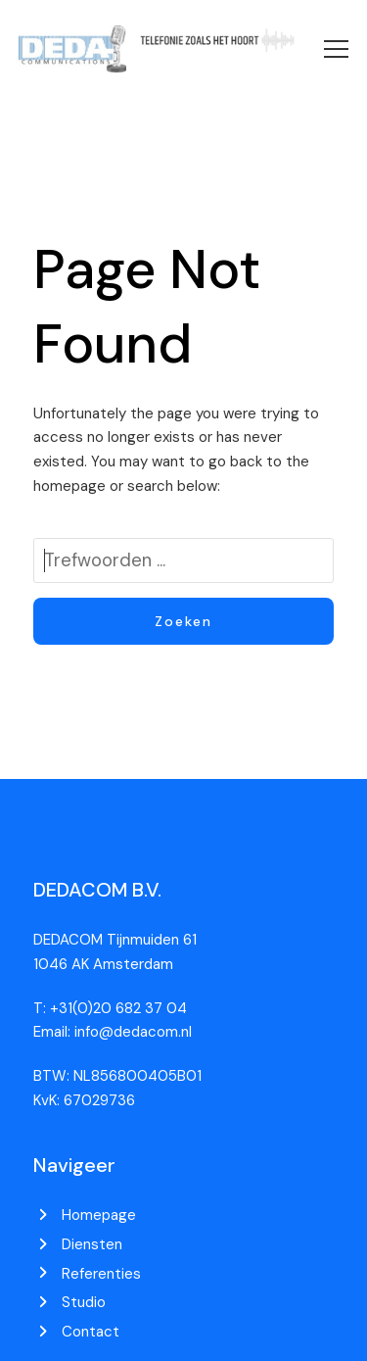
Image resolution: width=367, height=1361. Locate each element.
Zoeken (183, 621)
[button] (336, 49)
